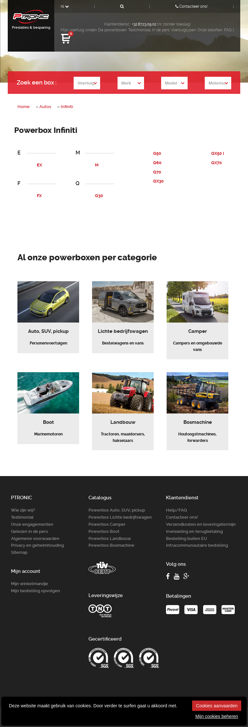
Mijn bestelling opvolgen (35, 580)
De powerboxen (112, 30)
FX (39, 195)
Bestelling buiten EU (186, 529)
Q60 (157, 162)
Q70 (157, 171)
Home (23, 106)
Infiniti (67, 106)
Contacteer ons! (191, 6)
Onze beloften (209, 30)
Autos (45, 106)
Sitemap (19, 543)
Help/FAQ (176, 502)
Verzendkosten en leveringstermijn (201, 516)
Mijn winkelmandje (29, 574)
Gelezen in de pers (29, 523)
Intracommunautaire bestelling (197, 536)
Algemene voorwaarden (35, 529)
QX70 (216, 162)
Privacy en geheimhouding (37, 536)
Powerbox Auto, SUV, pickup (116, 502)
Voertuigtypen (183, 30)
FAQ (228, 30)
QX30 (158, 181)
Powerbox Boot (103, 523)
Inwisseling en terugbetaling (194, 523)
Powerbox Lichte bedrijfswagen (120, 509)
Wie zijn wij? (23, 502)
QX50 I (217, 153)
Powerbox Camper (107, 516)
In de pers (161, 30)
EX (39, 165)
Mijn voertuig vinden (79, 30)
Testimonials (139, 30)
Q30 (99, 195)
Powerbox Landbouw (109, 529)
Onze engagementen (32, 516)
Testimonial (22, 509)
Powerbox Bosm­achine (111, 536)
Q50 (157, 153)
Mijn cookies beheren (216, 716)
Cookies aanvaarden (216, 705)
